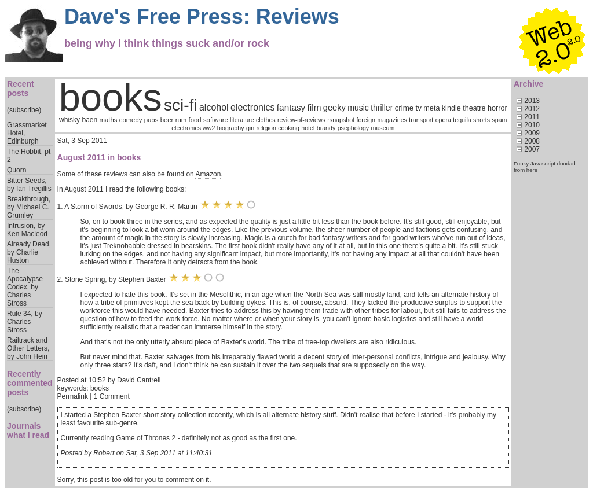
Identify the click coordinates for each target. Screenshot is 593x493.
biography (230, 127)
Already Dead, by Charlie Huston (29, 252)
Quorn (16, 170)
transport (421, 119)
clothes (266, 119)
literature (242, 119)
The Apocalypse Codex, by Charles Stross (25, 287)
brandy (326, 127)
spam (499, 119)
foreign (365, 119)
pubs (151, 119)
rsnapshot (340, 119)
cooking (288, 127)
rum (181, 119)
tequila (462, 119)
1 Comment (112, 396)
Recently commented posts (30, 383)
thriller (382, 107)
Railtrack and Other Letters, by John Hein (28, 348)
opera (443, 119)
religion (266, 127)
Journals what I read (28, 430)
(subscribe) (24, 110)
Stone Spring (85, 279)
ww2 (209, 127)
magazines (392, 119)
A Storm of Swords (93, 207)
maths (109, 119)
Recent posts (20, 88)
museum (383, 127)
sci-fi (180, 105)
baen (89, 120)
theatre (474, 108)
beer (167, 119)
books (110, 97)
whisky (69, 120)
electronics (252, 107)
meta (431, 108)
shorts (481, 119)
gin (250, 127)
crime (404, 108)
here (531, 170)
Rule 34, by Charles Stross (24, 322)
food (195, 119)
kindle (451, 108)
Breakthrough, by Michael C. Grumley (28, 207)
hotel (307, 127)
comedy (130, 119)
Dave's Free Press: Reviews (201, 16)
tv (419, 108)
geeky (334, 107)
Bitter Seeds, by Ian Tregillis (29, 184)
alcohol (214, 107)
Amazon (208, 174)
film (314, 107)
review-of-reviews (301, 119)
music (358, 107)
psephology (353, 127)
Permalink (72, 396)
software (215, 119)
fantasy (291, 107)
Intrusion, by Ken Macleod (27, 230)
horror (497, 108)
